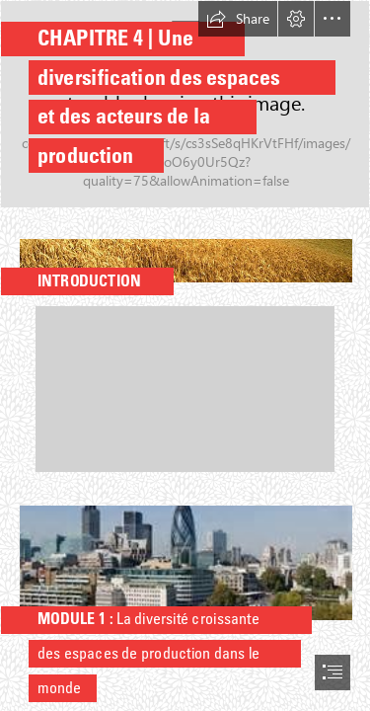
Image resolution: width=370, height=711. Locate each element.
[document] (185, 355)
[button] (237, 19)
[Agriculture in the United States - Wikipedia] (185, 254)
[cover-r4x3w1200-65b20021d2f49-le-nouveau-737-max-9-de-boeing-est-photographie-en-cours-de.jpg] (185, 104)
